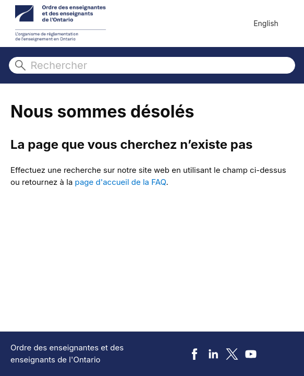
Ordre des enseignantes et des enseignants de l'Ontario (67, 354)
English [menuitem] (265, 23)
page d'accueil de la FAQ (120, 182)
